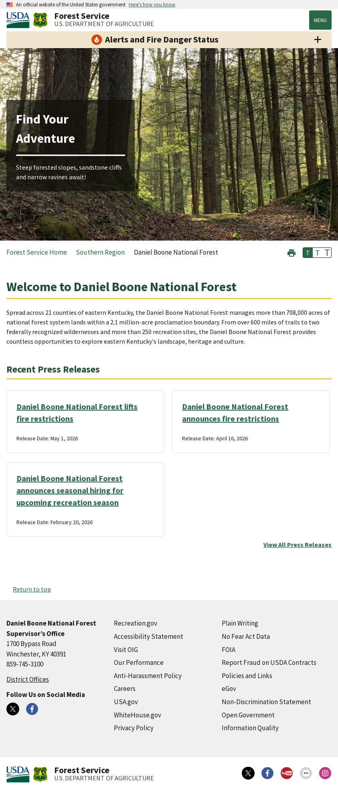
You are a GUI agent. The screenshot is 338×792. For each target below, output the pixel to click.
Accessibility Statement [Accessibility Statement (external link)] (148, 636)
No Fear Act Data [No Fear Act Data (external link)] (246, 636)
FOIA (228, 649)
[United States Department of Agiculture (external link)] (19, 20)
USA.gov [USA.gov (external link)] (126, 701)
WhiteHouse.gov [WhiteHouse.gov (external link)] (137, 715)
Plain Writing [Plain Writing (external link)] (240, 623)
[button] (291, 252)
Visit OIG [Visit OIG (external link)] (126, 649)
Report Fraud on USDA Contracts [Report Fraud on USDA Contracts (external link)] (269, 662)
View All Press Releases (297, 545)
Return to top (32, 589)
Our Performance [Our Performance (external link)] (139, 662)
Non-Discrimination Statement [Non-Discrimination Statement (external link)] (266, 701)
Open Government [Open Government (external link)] (248, 715)
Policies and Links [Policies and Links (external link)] (247, 675)
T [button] (308, 253)
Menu (320, 20)
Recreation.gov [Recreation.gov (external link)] (135, 623)
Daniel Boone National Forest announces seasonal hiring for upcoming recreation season (69, 490)
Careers (125, 688)
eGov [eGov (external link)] (229, 688)
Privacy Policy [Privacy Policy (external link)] (134, 727)
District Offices (27, 679)
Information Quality (250, 727)
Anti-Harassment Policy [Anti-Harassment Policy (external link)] (148, 675)
